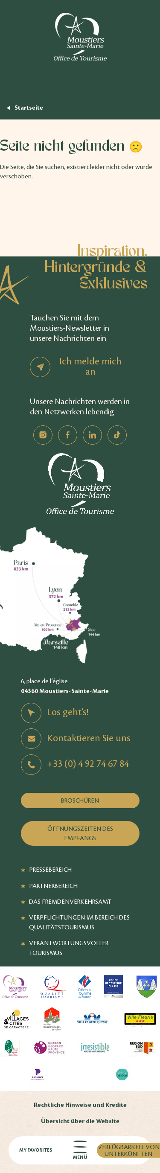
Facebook (67, 435)
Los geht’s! (67, 712)
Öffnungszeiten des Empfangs (80, 833)
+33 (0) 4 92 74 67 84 (88, 764)
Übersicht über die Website (80, 1121)
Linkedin (92, 435)
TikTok (117, 435)
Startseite (29, 108)
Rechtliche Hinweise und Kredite (80, 1105)
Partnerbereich (53, 886)
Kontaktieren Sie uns (89, 738)
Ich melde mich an (90, 366)
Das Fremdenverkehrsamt (70, 901)
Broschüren (80, 800)
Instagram (42, 435)
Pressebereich (50, 869)
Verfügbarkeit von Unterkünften (129, 1150)
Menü (80, 1151)
